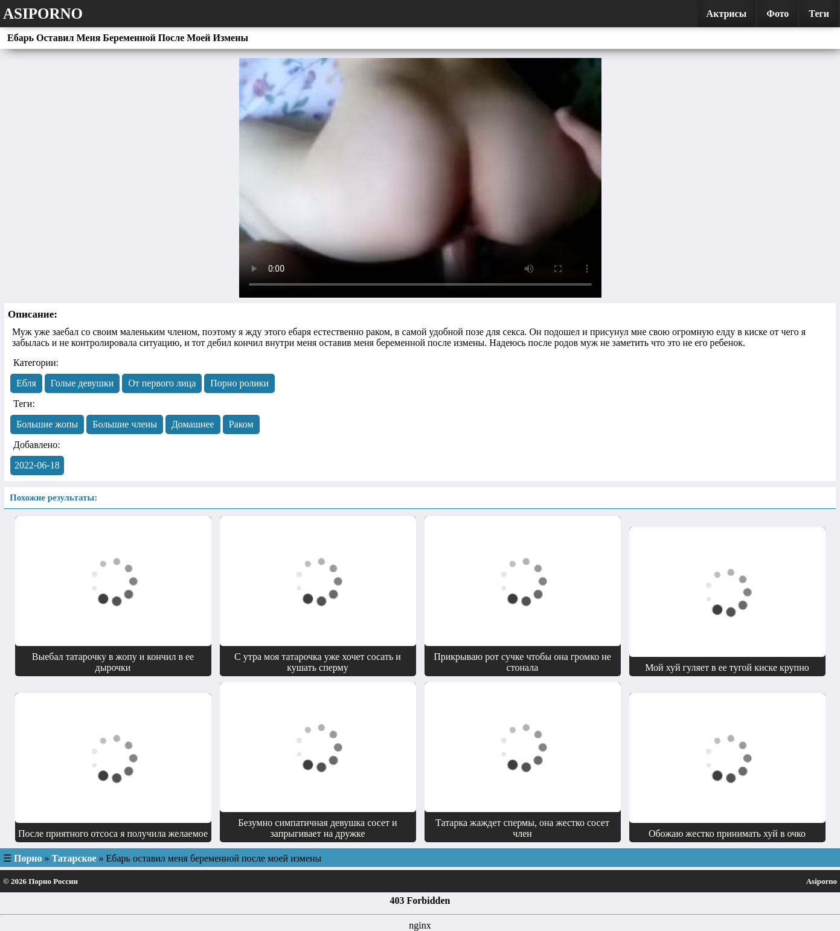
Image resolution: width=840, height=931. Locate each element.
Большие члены (124, 424)
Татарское (74, 858)
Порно (28, 858)
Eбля (26, 383)
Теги (819, 13)
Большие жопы (47, 424)
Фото (777, 13)
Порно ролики (239, 383)
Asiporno (43, 13)
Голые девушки (82, 383)
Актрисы (727, 13)
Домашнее (193, 424)
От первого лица (162, 383)
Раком (241, 424)
